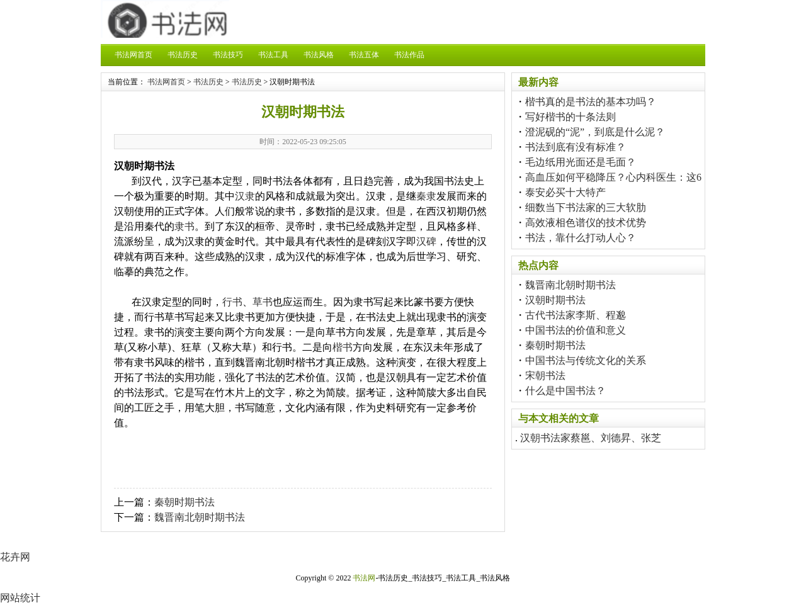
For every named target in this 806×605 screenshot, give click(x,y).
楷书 (342, 347)
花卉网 (15, 556)
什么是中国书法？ (565, 390)
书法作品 (409, 54)
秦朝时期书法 (184, 502)
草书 (263, 302)
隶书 (184, 226)
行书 (232, 302)
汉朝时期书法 (555, 300)
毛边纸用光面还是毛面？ (580, 162)
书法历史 (182, 54)
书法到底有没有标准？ (575, 147)
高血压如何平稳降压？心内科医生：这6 (613, 177)
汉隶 (245, 196)
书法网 (364, 578)
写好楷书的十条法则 (570, 116)
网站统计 (20, 597)
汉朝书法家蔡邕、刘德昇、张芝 (590, 438)
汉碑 (426, 241)
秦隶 (426, 196)
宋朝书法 (545, 375)
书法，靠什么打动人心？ (580, 237)
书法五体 (364, 54)
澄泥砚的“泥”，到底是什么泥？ (595, 132)
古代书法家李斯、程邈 (575, 315)
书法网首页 (133, 54)
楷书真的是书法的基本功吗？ (590, 101)
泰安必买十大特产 (565, 192)
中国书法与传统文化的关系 (585, 360)
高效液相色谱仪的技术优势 (585, 222)
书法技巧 (228, 54)
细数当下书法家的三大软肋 (585, 207)
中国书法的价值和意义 (575, 330)
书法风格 (319, 54)
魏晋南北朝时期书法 (199, 517)
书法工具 (273, 54)
